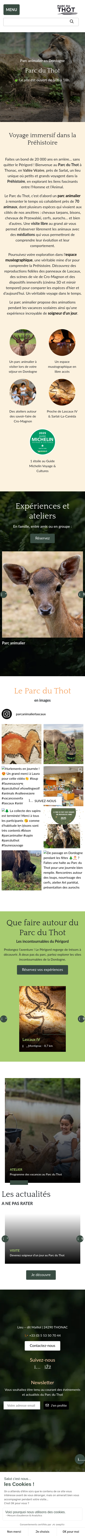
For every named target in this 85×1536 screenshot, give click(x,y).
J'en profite (56, 1405)
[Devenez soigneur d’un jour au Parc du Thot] (42, 1239)
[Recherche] (41, 22)
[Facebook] (48, 1367)
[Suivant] (81, 594)
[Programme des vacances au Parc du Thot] (42, 1130)
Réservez (42, 538)
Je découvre (41, 1274)
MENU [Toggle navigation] (11, 9)
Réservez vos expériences (42, 969)
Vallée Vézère (33, 170)
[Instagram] (37, 1367)
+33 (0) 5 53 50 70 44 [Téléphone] (45, 1335)
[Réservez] (42, 605)
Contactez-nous (42, 1345)
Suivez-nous (42, 801)
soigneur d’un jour (62, 313)
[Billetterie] (80, 1459)
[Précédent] (3, 594)
